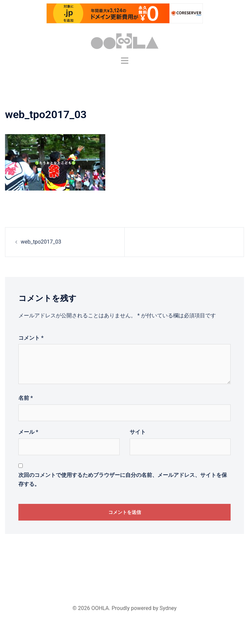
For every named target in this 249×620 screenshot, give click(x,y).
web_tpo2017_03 (41, 242)
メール (28, 432)
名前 (25, 398)
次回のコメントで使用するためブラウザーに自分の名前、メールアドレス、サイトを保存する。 (122, 479)
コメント (30, 338)
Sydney (168, 608)
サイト (138, 432)
